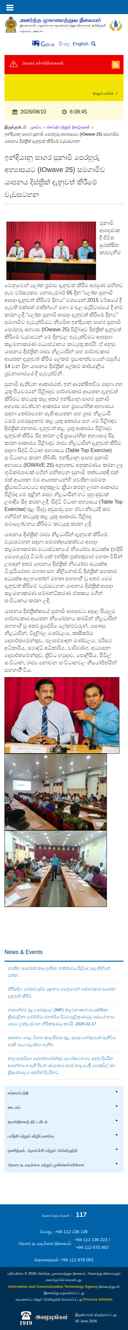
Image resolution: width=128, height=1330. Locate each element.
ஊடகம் (63, 1107)
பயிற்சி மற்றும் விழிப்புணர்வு (63, 1136)
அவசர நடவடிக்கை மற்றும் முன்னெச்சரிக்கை (63, 1165)
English (80, 43)
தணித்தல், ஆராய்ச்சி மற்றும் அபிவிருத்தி (63, 1150)
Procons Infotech (97, 1299)
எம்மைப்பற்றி (63, 1093)
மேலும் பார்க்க (103, 93)
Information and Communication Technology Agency (53, 1286)
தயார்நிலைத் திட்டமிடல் (63, 1122)
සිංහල (65, 44)
